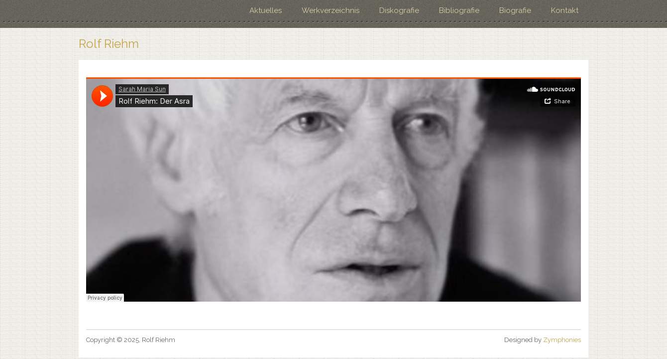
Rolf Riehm (109, 44)
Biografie (515, 10)
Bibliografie (459, 10)
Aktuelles (265, 10)
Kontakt (564, 10)
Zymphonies (562, 340)
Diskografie (399, 10)
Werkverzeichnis (330, 10)
